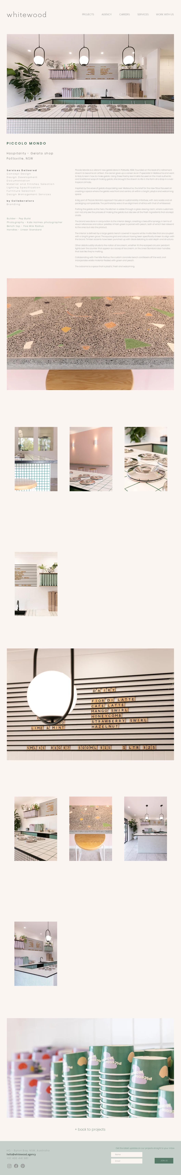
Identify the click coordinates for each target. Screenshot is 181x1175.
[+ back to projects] (90, 1129)
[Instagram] (9, 1166)
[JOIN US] (164, 1161)
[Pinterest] (22, 1166)
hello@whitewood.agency (21, 1154)
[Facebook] (16, 1166)
